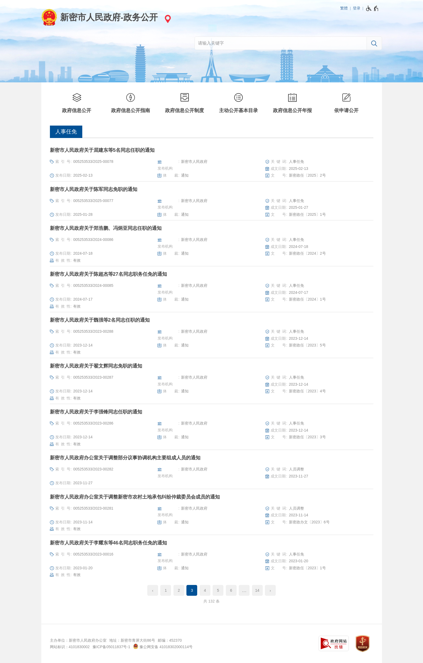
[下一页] (270, 590)
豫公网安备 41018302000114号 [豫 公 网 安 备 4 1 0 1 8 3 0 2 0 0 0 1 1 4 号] (163, 646)
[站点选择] (167, 18)
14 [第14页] (257, 590)
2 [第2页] (179, 590)
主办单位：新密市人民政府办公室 (78, 640)
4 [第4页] (205, 590)
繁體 (344, 8)
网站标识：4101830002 (70, 647)
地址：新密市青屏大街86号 (132, 640)
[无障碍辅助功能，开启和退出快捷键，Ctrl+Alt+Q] (372, 8)
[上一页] (152, 590)
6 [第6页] (231, 590)
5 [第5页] (218, 590)
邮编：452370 (170, 640)
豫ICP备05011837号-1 (111, 647)
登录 (356, 8)
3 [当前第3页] (192, 590)
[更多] (244, 590)
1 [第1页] (166, 590)
